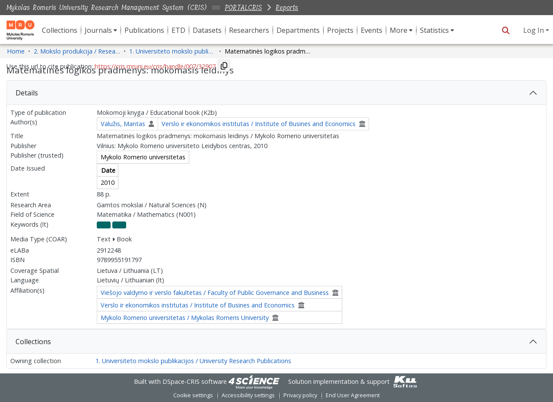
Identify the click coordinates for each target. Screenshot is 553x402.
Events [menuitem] (371, 30)
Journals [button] (98, 30)
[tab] (276, 93)
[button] (505, 30)
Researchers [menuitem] (249, 30)
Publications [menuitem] (144, 30)
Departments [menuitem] (298, 30)
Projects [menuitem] (340, 30)
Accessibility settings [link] (248, 395)
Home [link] (16, 51)
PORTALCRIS (243, 7)
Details (27, 93)
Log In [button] (534, 30)
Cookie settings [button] (193, 395)
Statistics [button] (434, 30)
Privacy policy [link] (300, 395)
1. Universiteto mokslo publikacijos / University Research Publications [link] (172, 51)
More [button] (398, 30)
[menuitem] (101, 30)
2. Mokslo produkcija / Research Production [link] (77, 51)
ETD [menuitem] (178, 30)
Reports (287, 7)
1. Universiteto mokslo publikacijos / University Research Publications (193, 361)
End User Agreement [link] (353, 395)
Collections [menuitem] (59, 30)
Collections (33, 341)
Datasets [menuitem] (207, 30)
